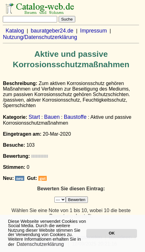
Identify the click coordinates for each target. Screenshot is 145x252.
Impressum (93, 31)
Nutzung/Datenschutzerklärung (40, 37)
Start (34, 117)
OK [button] (112, 233)
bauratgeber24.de (52, 31)
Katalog (15, 31)
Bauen (52, 117)
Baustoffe (75, 117)
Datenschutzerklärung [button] (40, 244)
